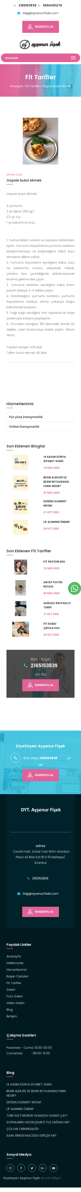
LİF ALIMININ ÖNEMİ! (19, 1109)
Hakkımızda (14, 963)
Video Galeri (15, 1003)
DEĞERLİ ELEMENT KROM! (23, 1102)
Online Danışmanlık (24, 426)
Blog (9, 1009)
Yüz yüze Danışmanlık (26, 417)
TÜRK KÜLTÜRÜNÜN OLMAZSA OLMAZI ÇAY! (36, 1115)
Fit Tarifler (33, 86)
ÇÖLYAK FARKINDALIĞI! (22, 1129)
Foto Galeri (14, 996)
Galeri (10, 989)
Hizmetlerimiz (16, 970)
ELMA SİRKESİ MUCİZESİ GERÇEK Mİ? (31, 1135)
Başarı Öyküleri (17, 976)
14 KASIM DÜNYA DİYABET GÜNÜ (29, 1084)
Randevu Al (40, 26)
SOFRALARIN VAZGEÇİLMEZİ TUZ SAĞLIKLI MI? (38, 1122)
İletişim (11, 1016)
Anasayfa (16, 86)
